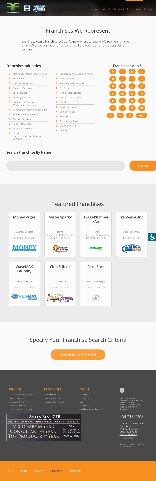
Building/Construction (24, 83)
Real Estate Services (71, 92)
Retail (63, 102)
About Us (84, 394)
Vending (64, 130)
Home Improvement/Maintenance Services (27, 136)
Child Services (20, 92)
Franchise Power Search (78, 364)
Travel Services (68, 125)
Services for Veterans (18, 405)
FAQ (81, 402)
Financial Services (22, 119)
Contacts (75, 471)
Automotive (19, 78)
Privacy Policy (126, 437)
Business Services (22, 87)
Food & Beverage (22, 123)
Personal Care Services (72, 83)
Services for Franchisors (19, 402)
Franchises (134, 9)
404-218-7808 (131, 416)
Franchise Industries (52, 398)
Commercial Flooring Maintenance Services (24, 103)
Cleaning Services (22, 97)
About (106, 9)
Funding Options (16, 398)
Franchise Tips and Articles (91, 409)
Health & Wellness (22, 128)
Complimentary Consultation (21, 409)
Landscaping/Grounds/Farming (76, 73)
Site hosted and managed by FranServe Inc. (132, 445)
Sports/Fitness (67, 111)
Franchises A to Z (51, 394)
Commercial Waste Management (30, 109)
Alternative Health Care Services (30, 73)
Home (95, 9)
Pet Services (66, 87)
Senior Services (68, 106)
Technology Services (71, 121)
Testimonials (85, 405)
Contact (149, 9)
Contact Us (84, 398)
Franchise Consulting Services (21, 394)
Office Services (68, 78)
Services (118, 9)
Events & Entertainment (25, 114)
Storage (64, 116)
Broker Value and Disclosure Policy (128, 433)
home (9, 471)
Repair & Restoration (71, 97)
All (141, 115)
